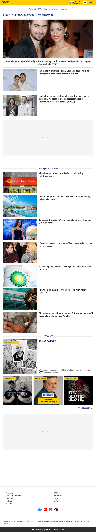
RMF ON (57, 501)
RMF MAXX (58, 498)
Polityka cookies (80, 521)
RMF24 (56, 493)
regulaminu (70, 521)
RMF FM (39, 9)
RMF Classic (58, 496)
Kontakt (9, 504)
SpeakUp (89, 521)
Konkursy (9, 498)
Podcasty (9, 501)
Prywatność (6, 523)
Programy (9, 493)
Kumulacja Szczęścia (13, 496)
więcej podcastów (85, 408)
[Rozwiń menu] (90, 2)
